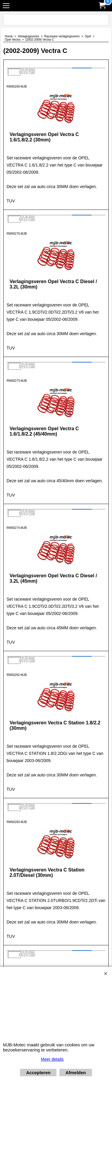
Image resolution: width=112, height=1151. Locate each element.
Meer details (52, 1059)
